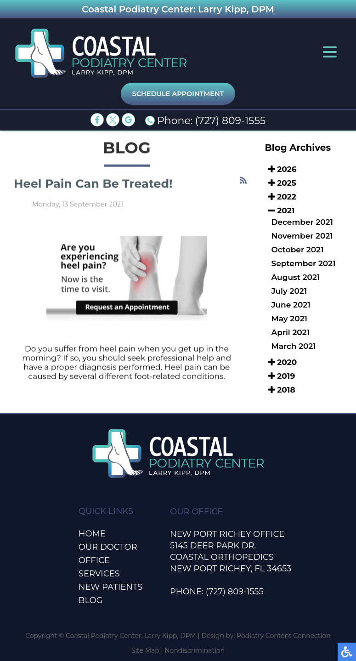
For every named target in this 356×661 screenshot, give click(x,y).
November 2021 (302, 235)
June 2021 (291, 304)
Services (99, 574)
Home (92, 534)
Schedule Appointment (178, 94)
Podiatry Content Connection (284, 636)
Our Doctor (108, 547)
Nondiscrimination (194, 650)
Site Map (145, 650)
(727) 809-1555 (230, 120)
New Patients (110, 587)
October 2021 (297, 249)
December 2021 (302, 222)
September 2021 (303, 263)
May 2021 (289, 318)
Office (94, 560)
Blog (91, 600)
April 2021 (290, 332)
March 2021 (293, 346)
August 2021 (295, 277)
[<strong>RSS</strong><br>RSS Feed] (243, 180)
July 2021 (289, 291)
